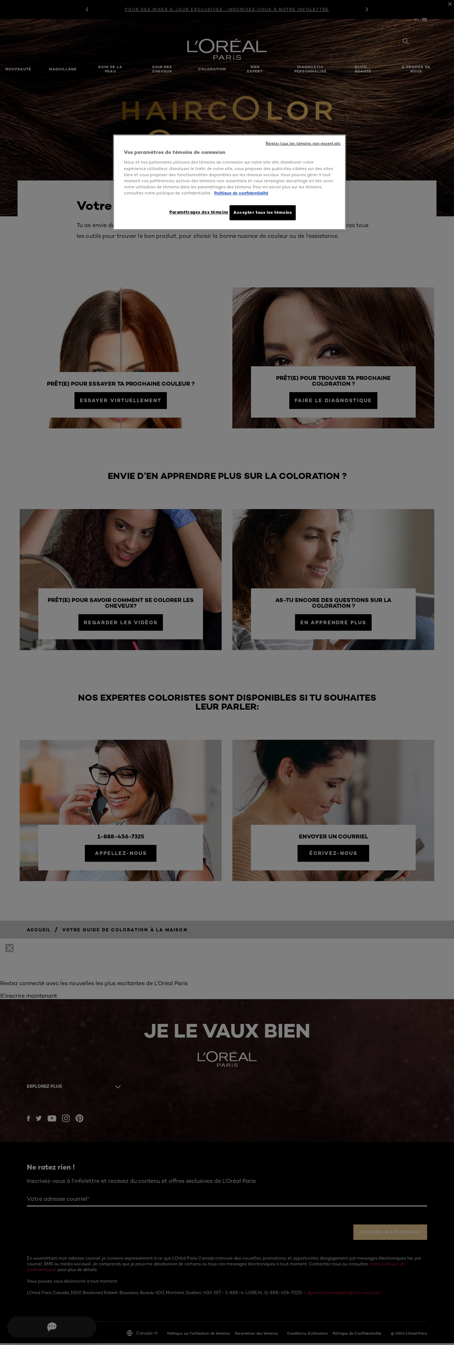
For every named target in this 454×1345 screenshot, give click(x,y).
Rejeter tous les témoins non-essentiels (303, 143)
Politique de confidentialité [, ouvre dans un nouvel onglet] (241, 193)
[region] (229, 183)
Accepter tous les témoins (262, 212)
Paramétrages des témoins (196, 212)
